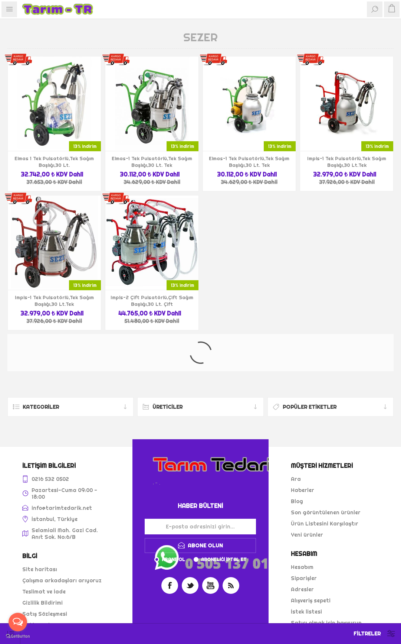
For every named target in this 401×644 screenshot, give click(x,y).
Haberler (302, 490)
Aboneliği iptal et (224, 559)
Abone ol (173, 559)
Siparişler (304, 578)
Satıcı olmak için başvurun (326, 622)
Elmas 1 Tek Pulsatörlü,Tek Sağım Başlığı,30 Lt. (54, 161)
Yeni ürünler (307, 534)
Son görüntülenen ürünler (326, 512)
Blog (297, 501)
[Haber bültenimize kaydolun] (200, 526)
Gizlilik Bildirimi (42, 602)
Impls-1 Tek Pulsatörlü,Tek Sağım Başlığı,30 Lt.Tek (346, 161)
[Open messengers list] (18, 622)
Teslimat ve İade (44, 591)
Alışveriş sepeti (311, 600)
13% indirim (84, 146)
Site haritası (39, 569)
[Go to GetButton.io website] (18, 636)
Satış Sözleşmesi (44, 614)
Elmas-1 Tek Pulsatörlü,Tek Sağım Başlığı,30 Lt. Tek (152, 161)
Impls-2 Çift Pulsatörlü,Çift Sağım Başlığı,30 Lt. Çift (152, 300)
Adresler (302, 589)
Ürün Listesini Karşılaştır (324, 523)
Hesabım (302, 567)
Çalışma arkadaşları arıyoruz (62, 580)
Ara (296, 479)
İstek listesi (306, 611)
